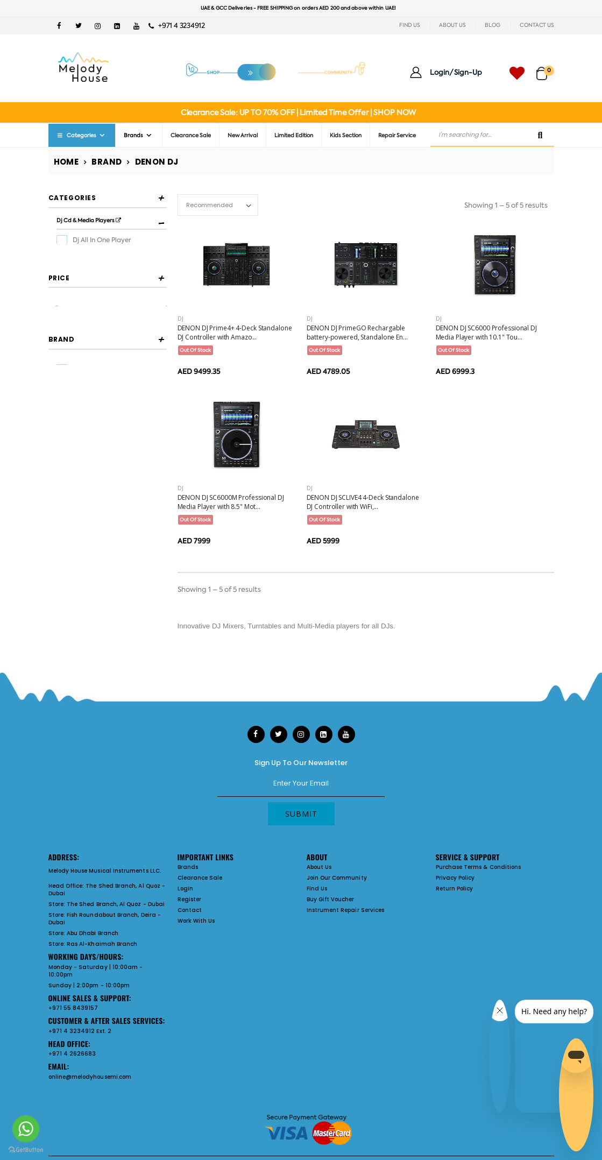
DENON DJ (90, 449)
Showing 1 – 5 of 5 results (506, 205)
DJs (387, 626)
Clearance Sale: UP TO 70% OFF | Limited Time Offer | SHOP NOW (298, 112)
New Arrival (243, 135)
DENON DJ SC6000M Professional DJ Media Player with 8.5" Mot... (231, 502)
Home (66, 161)
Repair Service (397, 135)
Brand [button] (61, 420)
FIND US (409, 25)
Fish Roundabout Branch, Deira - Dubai (104, 918)
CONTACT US (537, 25)
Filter (72, 375)
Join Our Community (337, 878)
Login (185, 889)
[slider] (56, 353)
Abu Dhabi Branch (92, 933)
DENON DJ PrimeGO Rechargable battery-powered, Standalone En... (357, 332)
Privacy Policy (455, 878)
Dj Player (87, 256)
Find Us (317, 889)
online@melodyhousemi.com (90, 1077)
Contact (190, 910)
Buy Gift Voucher (331, 899)
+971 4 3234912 (176, 25)
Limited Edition (293, 135)
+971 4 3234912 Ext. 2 (79, 1031)
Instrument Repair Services (346, 910)
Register (190, 899)
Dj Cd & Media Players (88, 220)
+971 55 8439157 (73, 1008)
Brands (133, 135)
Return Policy (454, 889)
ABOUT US (452, 25)
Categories (76, 135)
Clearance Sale (191, 135)
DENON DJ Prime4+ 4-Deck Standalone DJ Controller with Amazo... (235, 332)
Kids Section (346, 135)
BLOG (492, 25)
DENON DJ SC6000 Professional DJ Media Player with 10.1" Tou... (486, 332)
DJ (180, 318)
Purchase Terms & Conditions (478, 867)
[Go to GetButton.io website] (26, 1149)
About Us (319, 867)
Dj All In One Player (102, 240)
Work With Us (196, 921)
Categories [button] (72, 197)
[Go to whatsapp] (25, 1128)
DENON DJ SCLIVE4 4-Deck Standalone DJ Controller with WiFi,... (363, 502)
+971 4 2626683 (72, 1054)
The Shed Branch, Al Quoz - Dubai (107, 889)
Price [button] (59, 322)
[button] (545, 68)
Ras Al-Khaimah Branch (102, 944)
